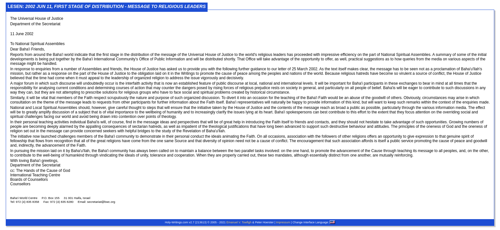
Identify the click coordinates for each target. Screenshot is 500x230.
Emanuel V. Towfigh (239, 222)
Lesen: (107, 6)
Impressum (283, 222)
